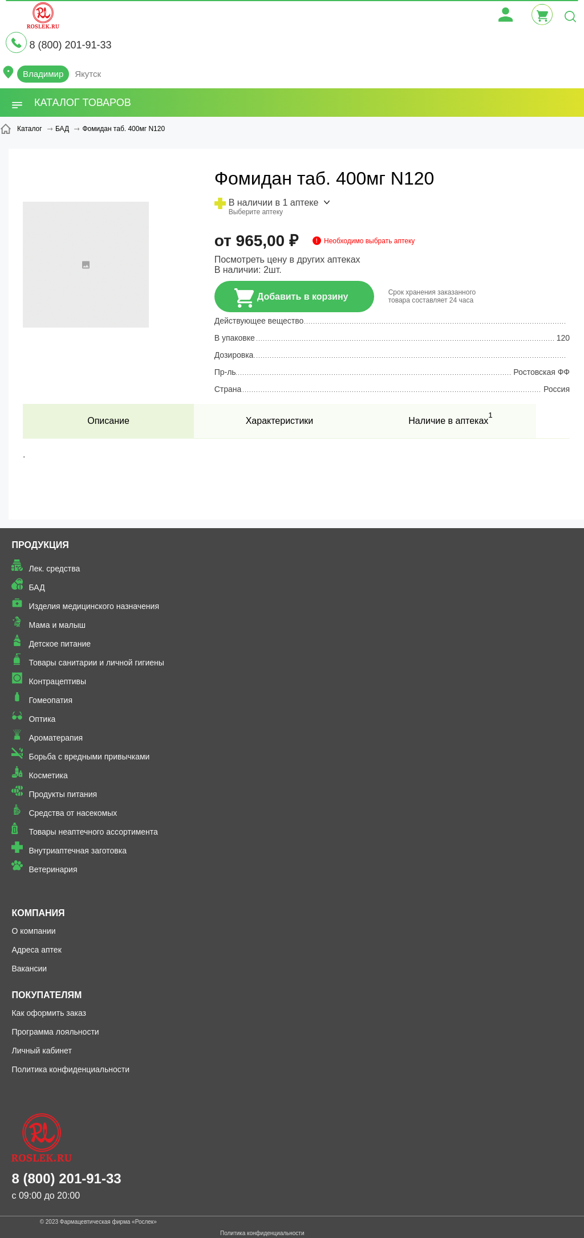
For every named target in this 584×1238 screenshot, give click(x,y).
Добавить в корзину (291, 298)
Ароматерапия (56, 737)
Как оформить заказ (48, 1013)
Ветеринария (53, 869)
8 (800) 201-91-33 (70, 45)
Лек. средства (54, 568)
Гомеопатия (50, 700)
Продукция (39, 545)
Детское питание (60, 643)
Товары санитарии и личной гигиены (96, 662)
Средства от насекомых (73, 813)
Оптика (42, 719)
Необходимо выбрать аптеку (369, 241)
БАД (36, 587)
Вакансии (29, 968)
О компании (33, 930)
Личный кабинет (41, 1050)
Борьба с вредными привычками (89, 756)
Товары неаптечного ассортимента (93, 831)
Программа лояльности (55, 1031)
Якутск (88, 74)
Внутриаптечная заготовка (78, 850)
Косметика (48, 775)
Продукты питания (63, 794)
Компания (37, 913)
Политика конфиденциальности (70, 1069)
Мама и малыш (57, 625)
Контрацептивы (57, 681)
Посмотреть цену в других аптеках (287, 259)
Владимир (43, 74)
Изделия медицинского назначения (94, 606)
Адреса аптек (36, 949)
